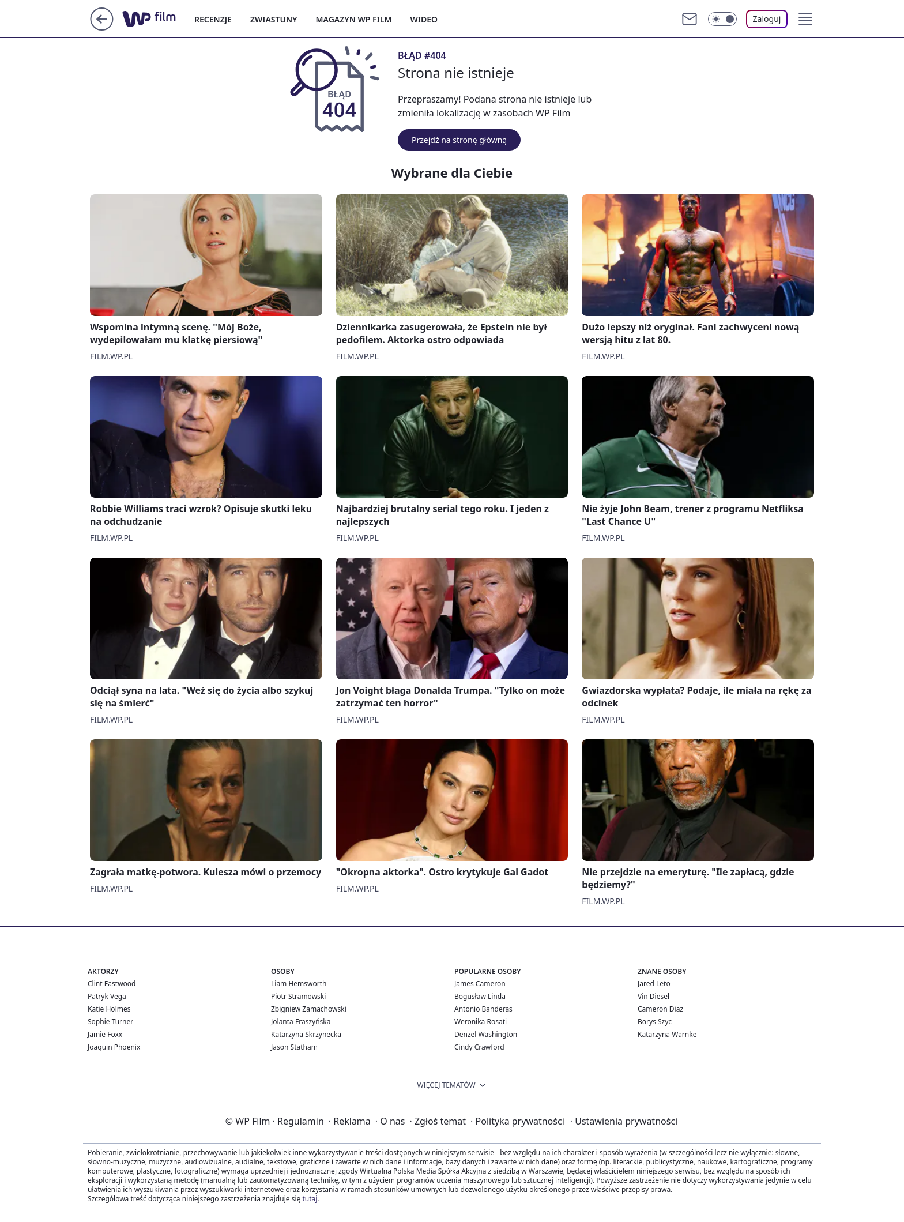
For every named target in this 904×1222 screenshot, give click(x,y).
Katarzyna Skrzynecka (306, 1034)
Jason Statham (294, 1047)
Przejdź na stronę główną (459, 139)
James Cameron (480, 983)
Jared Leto (654, 983)
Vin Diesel (653, 996)
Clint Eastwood (111, 983)
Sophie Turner (110, 1022)
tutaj (309, 1199)
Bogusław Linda (480, 996)
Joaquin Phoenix (114, 1047)
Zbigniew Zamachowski (308, 1009)
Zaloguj (767, 18)
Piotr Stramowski (298, 996)
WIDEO (424, 19)
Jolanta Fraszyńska (300, 1022)
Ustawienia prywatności (623, 1121)
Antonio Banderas (483, 1009)
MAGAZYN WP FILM (354, 19)
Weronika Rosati (480, 1022)
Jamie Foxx (105, 1034)
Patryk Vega (107, 996)
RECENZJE (213, 19)
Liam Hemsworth (298, 983)
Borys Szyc (655, 1022)
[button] (805, 19)
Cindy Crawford (479, 1047)
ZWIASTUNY (273, 19)
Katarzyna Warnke (667, 1034)
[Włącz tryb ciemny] (722, 19)
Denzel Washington (485, 1034)
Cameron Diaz (660, 1009)
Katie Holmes (109, 1009)
